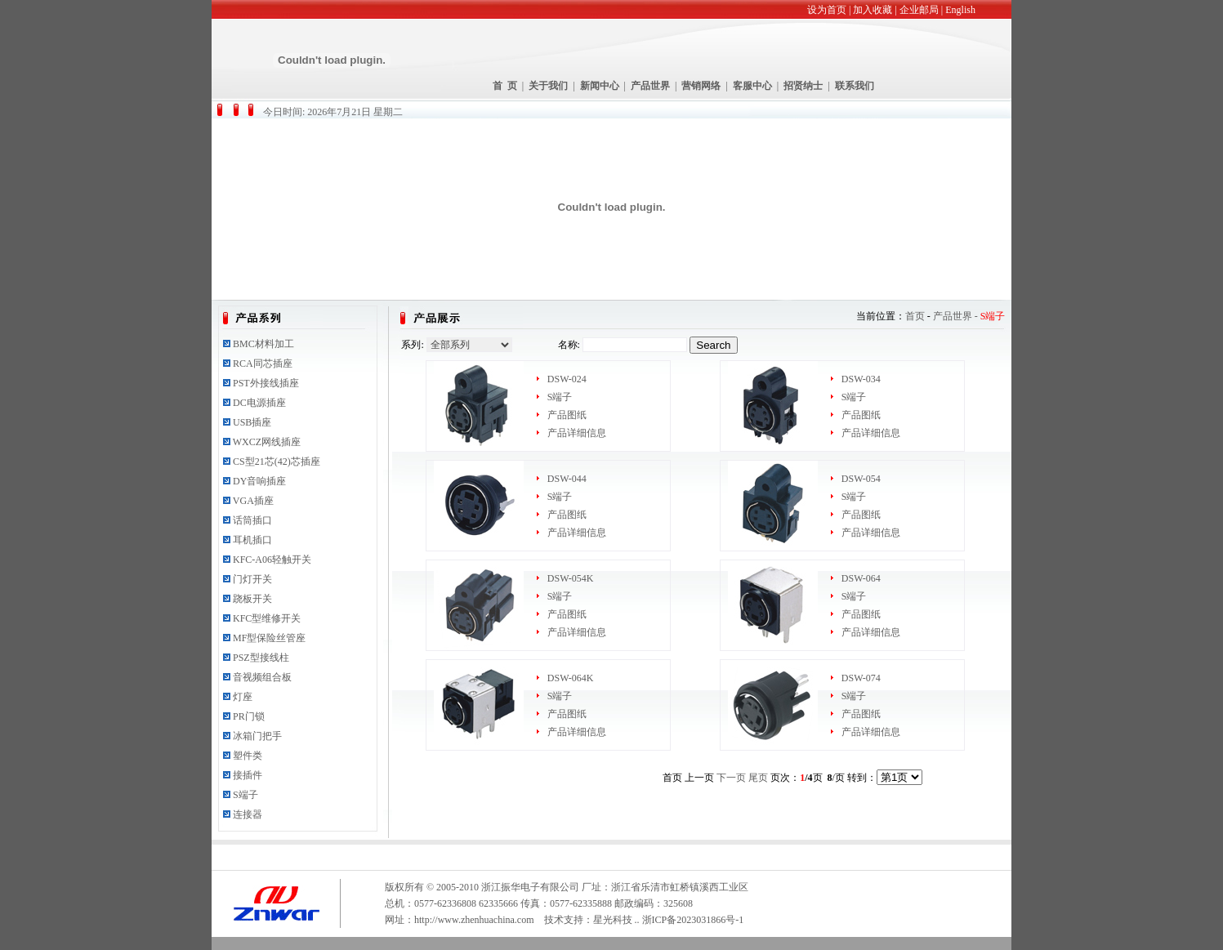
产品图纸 (567, 415)
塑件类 (247, 755)
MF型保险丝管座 (269, 638)
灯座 (242, 696)
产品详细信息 (576, 433)
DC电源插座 (259, 402)
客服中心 (752, 85)
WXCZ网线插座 (267, 442)
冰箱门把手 (257, 736)
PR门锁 (249, 716)
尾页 (758, 777)
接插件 (247, 775)
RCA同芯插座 (262, 363)
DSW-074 (861, 678)
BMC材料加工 (263, 344)
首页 (915, 316)
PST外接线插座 (266, 383)
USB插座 (252, 422)
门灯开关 (252, 579)
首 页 (505, 85)
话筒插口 (252, 520)
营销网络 (701, 85)
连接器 (247, 814)
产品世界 (650, 85)
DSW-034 (861, 379)
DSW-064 (861, 578)
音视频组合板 (262, 677)
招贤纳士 (803, 85)
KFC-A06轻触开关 (272, 559)
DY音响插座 (259, 481)
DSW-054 (861, 478)
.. (637, 919)
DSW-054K (570, 578)
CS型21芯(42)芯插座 (276, 461)
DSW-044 (567, 478)
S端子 (245, 795)
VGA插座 (253, 500)
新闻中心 (599, 85)
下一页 (731, 777)
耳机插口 (252, 540)
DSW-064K (570, 678)
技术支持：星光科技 (588, 919)
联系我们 (854, 85)
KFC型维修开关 (267, 618)
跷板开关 (252, 598)
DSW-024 (567, 379)
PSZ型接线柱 (261, 657)
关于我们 (548, 85)
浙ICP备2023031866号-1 (693, 919)
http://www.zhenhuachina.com (474, 919)
